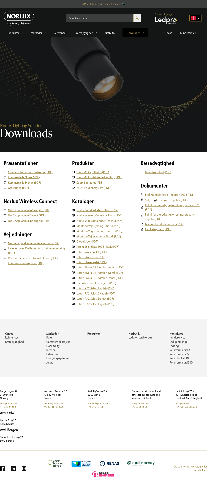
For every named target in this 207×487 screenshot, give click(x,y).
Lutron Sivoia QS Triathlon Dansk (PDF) (100, 277)
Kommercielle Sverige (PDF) (24, 182)
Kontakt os (176, 332)
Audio (49, 362)
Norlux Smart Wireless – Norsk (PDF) (98, 210)
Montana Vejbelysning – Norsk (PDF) (98, 225)
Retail (49, 337)
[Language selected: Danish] (195, 18)
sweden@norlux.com (55, 403)
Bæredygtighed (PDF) (158, 172)
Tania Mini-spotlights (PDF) (93, 172)
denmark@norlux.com (99, 403)
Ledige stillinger (179, 341)
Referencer (11, 337)
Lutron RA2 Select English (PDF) (95, 287)
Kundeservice (177, 337)
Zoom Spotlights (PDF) (90, 182)
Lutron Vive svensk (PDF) (91, 256)
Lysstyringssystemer (57, 358)
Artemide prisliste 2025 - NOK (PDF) (98, 246)
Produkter (93, 332)
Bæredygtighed (14, 341)
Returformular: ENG (181, 362)
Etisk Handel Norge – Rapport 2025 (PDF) (170, 194)
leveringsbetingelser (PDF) (172, 200)
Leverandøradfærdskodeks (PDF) (164, 223)
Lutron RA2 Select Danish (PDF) (95, 297)
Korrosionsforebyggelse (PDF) (26, 262)
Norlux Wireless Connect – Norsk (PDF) (99, 215)
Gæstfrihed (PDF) (18, 187)
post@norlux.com (9, 403)
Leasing (174, 345)
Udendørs (52, 354)
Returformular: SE (180, 354)
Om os (9, 332)
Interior (50, 349)
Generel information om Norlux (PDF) (30, 172)
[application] (21, 33)
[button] (15, 32)
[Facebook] (2, 468)
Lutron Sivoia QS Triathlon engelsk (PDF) (100, 266)
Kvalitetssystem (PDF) (158, 229)
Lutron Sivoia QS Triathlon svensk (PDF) (100, 272)
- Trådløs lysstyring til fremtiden (101, 3)
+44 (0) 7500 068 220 (187, 406)
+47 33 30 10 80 (9, 406)
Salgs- (148, 200)
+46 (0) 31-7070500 (55, 406)
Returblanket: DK (180, 358)
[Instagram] (24, 468)
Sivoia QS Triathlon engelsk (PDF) (96, 282)
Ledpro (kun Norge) (140, 337)
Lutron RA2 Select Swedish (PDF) (96, 292)
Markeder (52, 332)
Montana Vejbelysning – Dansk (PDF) (99, 236)
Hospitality (52, 345)
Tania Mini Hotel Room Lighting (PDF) (99, 177)
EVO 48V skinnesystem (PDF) (94, 187)
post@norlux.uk (184, 403)
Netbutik (134, 332)
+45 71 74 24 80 (96, 406)
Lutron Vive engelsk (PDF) (92, 251)
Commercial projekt (58, 341)
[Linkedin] (13, 468)
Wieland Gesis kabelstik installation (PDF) (33, 257)
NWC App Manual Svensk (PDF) (27, 215)
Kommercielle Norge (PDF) (24, 177)
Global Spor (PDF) (87, 241)
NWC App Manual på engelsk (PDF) (29, 210)
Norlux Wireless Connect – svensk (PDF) (100, 220)
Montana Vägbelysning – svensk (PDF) (99, 230)
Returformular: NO (180, 349)
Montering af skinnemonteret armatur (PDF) (34, 243)
